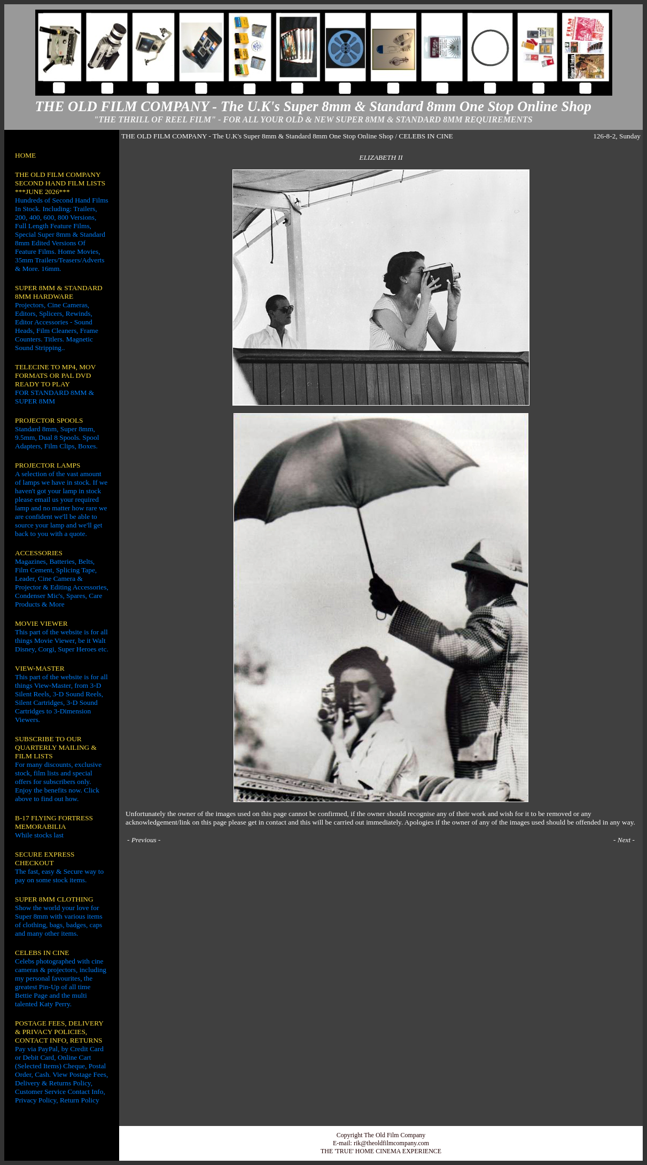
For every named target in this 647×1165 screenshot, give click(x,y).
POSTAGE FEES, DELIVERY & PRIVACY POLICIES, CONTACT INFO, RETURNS (59, 1031)
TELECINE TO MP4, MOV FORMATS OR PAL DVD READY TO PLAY (55, 375)
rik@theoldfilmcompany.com (391, 1143)
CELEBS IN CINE (42, 953)
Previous (144, 840)
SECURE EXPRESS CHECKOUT (44, 858)
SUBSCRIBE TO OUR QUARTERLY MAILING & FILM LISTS (56, 747)
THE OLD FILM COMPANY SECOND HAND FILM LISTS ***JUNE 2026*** (60, 183)
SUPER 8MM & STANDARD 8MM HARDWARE (59, 292)
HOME (25, 155)
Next (624, 840)
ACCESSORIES (39, 553)
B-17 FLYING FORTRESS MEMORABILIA (54, 822)
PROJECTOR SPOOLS (49, 420)
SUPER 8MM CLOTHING (54, 899)
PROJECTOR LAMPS (47, 465)
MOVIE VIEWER (41, 623)
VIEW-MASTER (40, 668)
